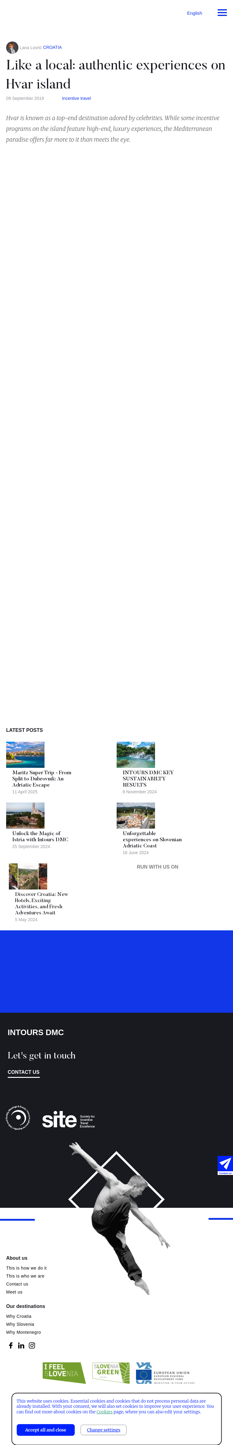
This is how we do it (26, 1268)
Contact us (24, 1072)
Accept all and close (45, 1430)
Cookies (104, 1412)
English (194, 13)
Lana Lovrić (31, 47)
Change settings (103, 1430)
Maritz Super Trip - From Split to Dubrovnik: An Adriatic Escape (41, 779)
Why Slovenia (20, 1324)
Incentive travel (76, 98)
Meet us (14, 1292)
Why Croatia (19, 1316)
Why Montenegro (23, 1332)
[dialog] (116, 1419)
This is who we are (25, 1276)
